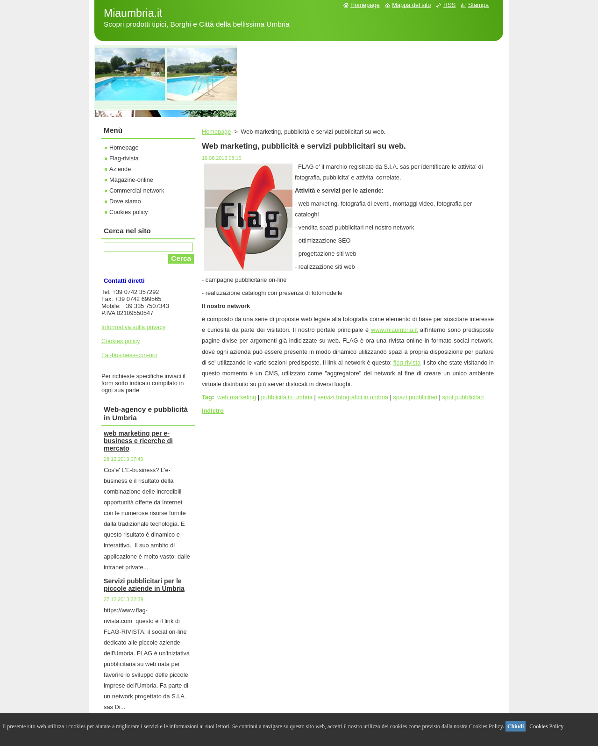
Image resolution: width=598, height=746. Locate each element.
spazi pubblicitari (415, 397)
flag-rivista (406, 362)
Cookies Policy (546, 726)
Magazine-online (131, 179)
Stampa (478, 4)
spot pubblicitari (463, 397)
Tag (207, 397)
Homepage (216, 131)
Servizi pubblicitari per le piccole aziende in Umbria (144, 584)
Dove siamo (125, 201)
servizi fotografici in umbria (352, 397)
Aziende (120, 168)
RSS (449, 4)
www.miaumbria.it (394, 329)
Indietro (213, 410)
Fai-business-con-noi (129, 355)
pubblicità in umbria (287, 397)
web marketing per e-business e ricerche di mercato (138, 441)
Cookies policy (128, 211)
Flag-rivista (124, 158)
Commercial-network (136, 190)
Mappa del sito (411, 4)
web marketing (236, 397)
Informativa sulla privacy (133, 326)
